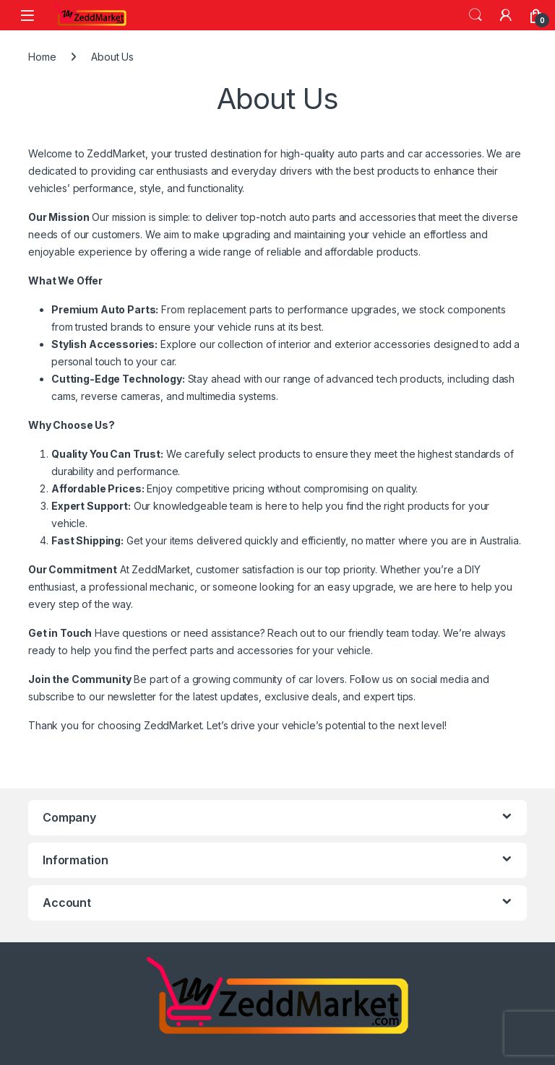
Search (475, 15)
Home (42, 57)
